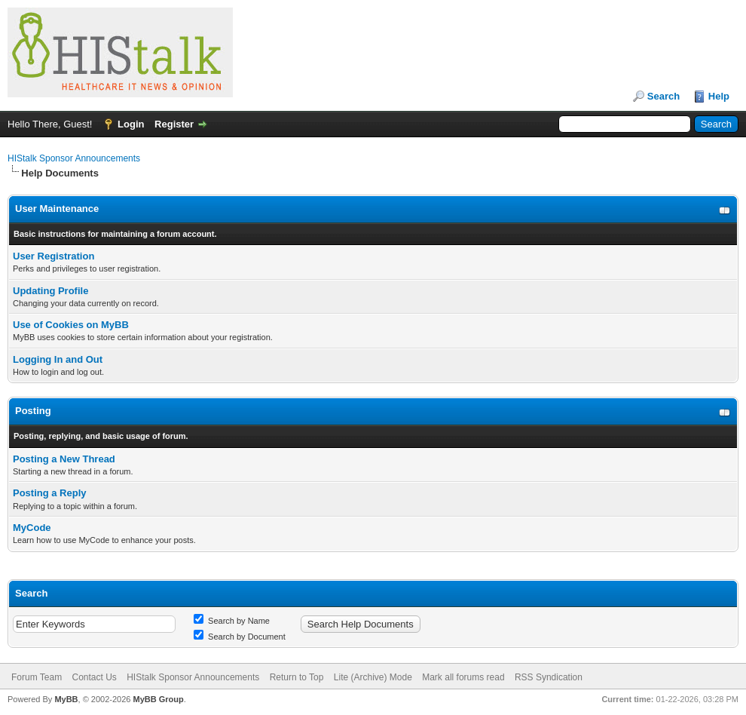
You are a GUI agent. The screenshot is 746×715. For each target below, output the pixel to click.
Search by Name (232, 620)
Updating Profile (50, 290)
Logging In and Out (57, 359)
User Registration (53, 256)
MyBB (66, 699)
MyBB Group (158, 699)
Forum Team (36, 677)
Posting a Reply (50, 493)
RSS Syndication (548, 677)
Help (718, 96)
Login (131, 124)
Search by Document (240, 636)
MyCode (32, 527)
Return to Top (297, 677)
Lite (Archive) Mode (373, 677)
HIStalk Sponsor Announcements (74, 158)
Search (663, 96)
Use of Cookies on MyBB (71, 324)
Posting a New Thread (64, 459)
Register (174, 124)
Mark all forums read (463, 677)
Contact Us (94, 677)
